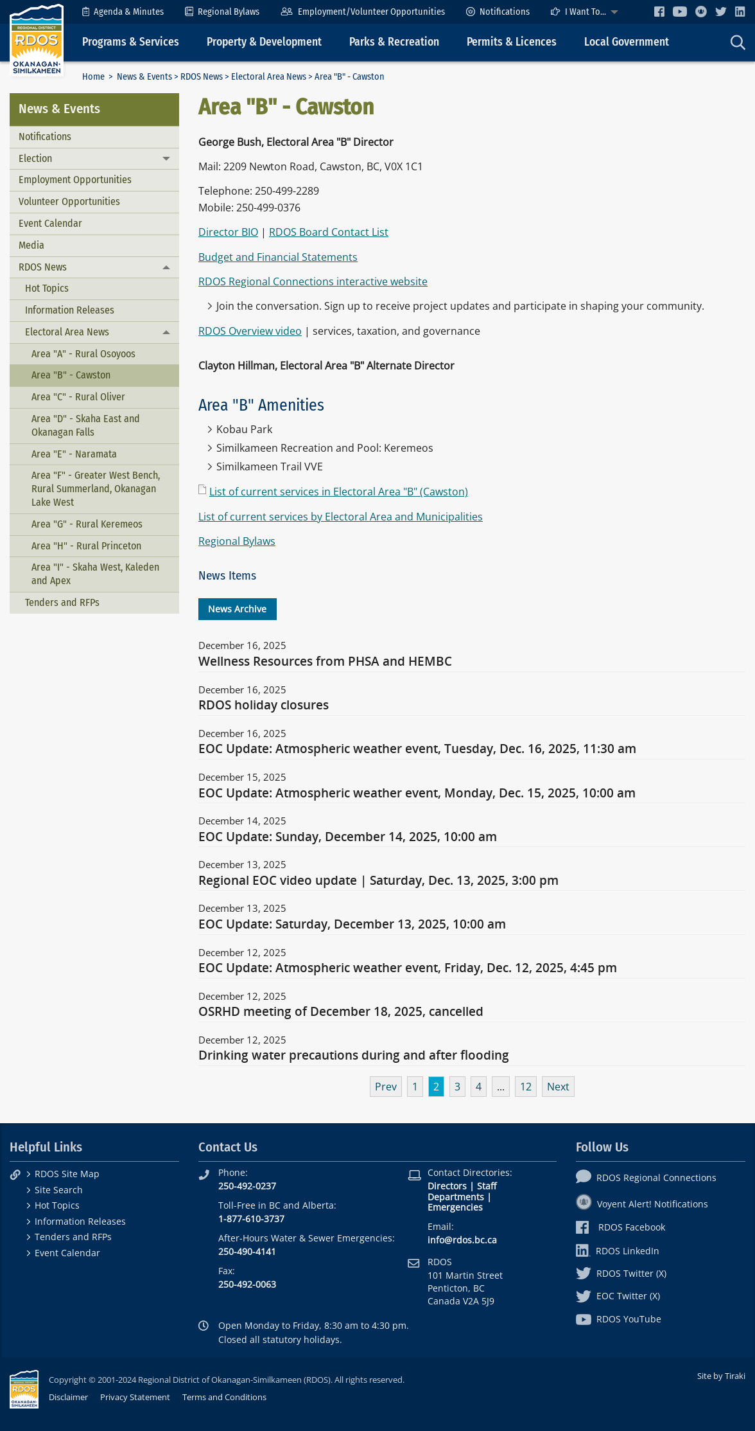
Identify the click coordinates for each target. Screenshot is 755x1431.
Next (558, 1087)
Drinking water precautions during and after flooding (353, 1056)
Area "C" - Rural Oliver (78, 397)
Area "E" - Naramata (74, 454)
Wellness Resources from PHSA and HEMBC (325, 662)
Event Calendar (50, 223)
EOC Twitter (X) (618, 1296)
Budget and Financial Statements (278, 257)
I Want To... (578, 11)
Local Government (626, 42)
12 (526, 1087)
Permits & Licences (512, 42)
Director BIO (228, 232)
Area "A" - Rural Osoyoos (83, 354)
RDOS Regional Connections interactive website (313, 281)
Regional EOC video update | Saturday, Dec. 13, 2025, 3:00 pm (378, 881)
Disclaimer (68, 1397)
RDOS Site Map (67, 1174)
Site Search (59, 1190)
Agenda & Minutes (123, 11)
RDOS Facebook (620, 1227)
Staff (486, 1186)
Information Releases (69, 310)
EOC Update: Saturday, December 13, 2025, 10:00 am (352, 925)
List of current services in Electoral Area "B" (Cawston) (338, 491)
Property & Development (264, 42)
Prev (386, 1087)
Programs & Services (130, 42)
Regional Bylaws (222, 11)
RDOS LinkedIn (617, 1251)
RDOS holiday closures (263, 705)
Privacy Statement (135, 1397)
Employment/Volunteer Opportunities (362, 11)
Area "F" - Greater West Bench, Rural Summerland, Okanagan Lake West (95, 488)
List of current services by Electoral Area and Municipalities (340, 517)
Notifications (498, 11)
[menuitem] (123, 12)
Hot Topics (47, 288)
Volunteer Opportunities (69, 201)
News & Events (144, 76)
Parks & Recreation (394, 42)
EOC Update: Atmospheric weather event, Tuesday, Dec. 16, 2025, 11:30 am (417, 749)
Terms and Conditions (224, 1397)
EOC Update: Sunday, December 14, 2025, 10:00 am (347, 837)
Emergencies (455, 1207)
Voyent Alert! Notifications (642, 1204)
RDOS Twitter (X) (621, 1273)
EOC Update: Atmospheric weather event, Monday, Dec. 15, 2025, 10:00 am (417, 794)
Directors (447, 1186)
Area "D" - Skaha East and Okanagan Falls (85, 425)
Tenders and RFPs (62, 602)
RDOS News (201, 76)
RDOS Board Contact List (328, 232)
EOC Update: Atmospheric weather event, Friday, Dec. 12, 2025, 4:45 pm (407, 968)
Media (31, 245)
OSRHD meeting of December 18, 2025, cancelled (340, 1012)
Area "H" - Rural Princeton (86, 546)
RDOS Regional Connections (646, 1177)
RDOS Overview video (250, 331)
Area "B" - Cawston (70, 375)
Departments (456, 1197)
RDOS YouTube (618, 1319)
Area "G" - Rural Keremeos (87, 524)
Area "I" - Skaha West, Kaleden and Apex (95, 574)
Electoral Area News (268, 76)
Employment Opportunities (75, 179)
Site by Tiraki (721, 1376)
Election (35, 158)
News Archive (237, 609)
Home (93, 76)
